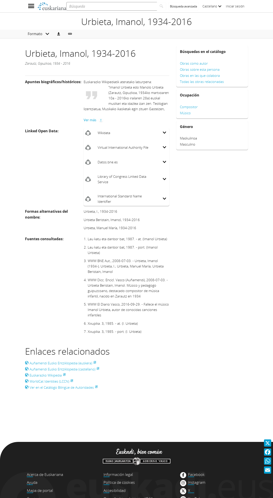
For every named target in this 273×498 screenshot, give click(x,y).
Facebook (196, 474)
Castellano (211, 6)
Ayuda (32, 482)
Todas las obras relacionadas (202, 81)
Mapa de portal (40, 490)
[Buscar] (161, 6)
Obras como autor (194, 63)
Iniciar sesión (235, 6)
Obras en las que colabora (200, 75)
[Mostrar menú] (31, 6)
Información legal (118, 474)
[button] (58, 34)
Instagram (196, 482)
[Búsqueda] (111, 6)
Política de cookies (119, 482)
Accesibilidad (114, 490)
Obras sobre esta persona (200, 69)
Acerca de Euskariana (45, 474)
